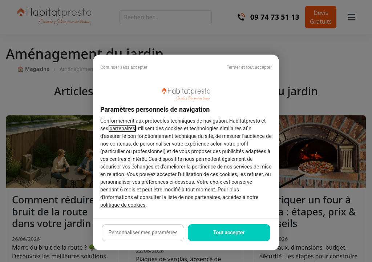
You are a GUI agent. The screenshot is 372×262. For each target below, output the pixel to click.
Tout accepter (228, 232)
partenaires (122, 128)
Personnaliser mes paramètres (143, 232)
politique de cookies (122, 205)
